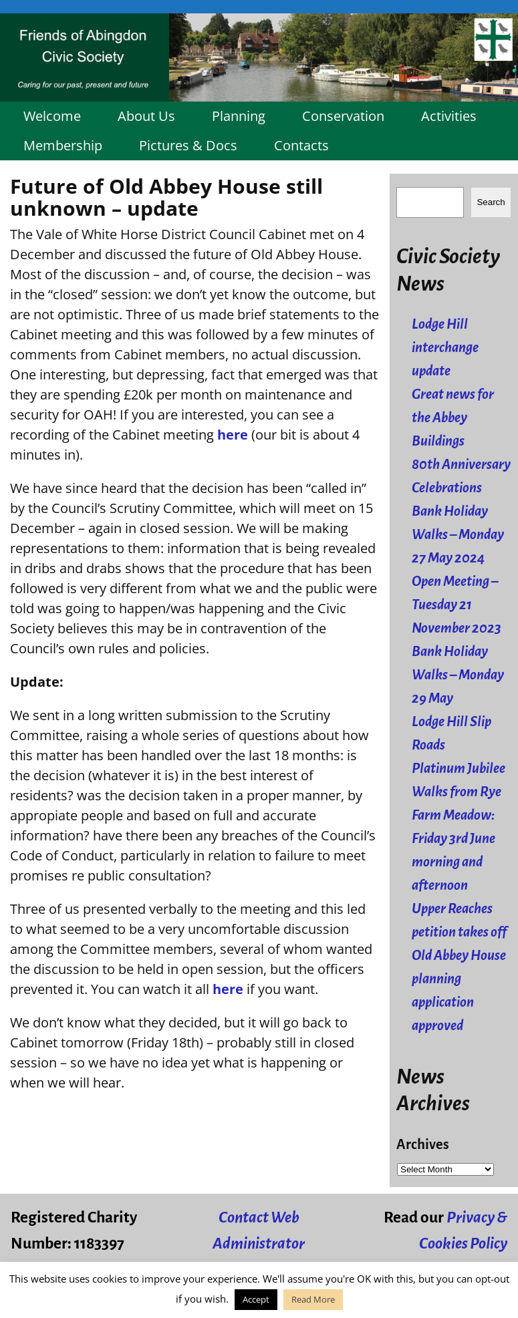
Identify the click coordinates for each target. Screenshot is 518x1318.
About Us (146, 116)
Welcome (52, 116)
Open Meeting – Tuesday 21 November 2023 (456, 605)
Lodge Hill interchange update (445, 348)
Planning (238, 116)
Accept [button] (256, 1299)
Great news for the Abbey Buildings (453, 418)
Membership (62, 145)
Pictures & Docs (188, 145)
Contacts (301, 145)
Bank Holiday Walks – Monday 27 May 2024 (458, 535)
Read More (313, 1299)
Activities (449, 116)
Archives (422, 1144)
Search (491, 202)
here (232, 435)
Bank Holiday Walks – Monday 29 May (458, 675)
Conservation (343, 116)
